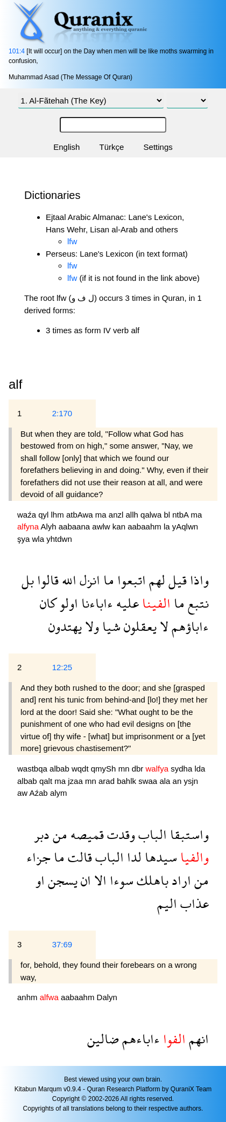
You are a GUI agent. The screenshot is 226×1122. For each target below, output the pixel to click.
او (40, 880)
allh (133, 514)
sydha (182, 768)
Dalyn (107, 997)
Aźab (40, 792)
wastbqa (33, 768)
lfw (72, 241)
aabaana (76, 526)
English (66, 147)
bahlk (127, 781)
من (58, 834)
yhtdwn (59, 538)
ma (102, 514)
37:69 (62, 944)
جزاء (38, 857)
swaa (148, 781)
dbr (139, 768)
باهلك (150, 880)
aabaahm (146, 526)
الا (99, 880)
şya (24, 538)
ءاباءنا (95, 603)
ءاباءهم (139, 1038)
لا (162, 626)
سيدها (159, 857)
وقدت (119, 834)
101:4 (17, 51)
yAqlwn (185, 526)
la (168, 526)
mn (125, 768)
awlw (102, 526)
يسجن (61, 880)
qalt (46, 781)
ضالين (103, 1038)
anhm (28, 997)
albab (61, 768)
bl (168, 514)
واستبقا (188, 834)
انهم (197, 1038)
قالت (78, 857)
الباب (151, 834)
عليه (126, 603)
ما (107, 580)
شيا (110, 626)
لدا (133, 857)
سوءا (120, 880)
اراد (179, 880)
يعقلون (139, 626)
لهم (155, 580)
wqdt (81, 768)
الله (67, 580)
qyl (44, 514)
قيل (176, 580)
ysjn (190, 781)
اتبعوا (130, 580)
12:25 (62, 667)
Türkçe (112, 147)
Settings (158, 147)
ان (84, 880)
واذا (198, 580)
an (178, 781)
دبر (42, 834)
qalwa (152, 514)
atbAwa (80, 514)
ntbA (181, 514)
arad (107, 781)
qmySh (104, 768)
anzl (117, 514)
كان (48, 603)
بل (28, 580)
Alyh (49, 526)
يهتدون (65, 626)
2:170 (62, 413)
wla (39, 538)
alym (58, 792)
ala (165, 781)
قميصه (85, 834)
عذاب (193, 903)
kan (120, 526)
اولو (67, 603)
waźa (27, 514)
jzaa (76, 781)
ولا (90, 626)
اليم (167, 903)
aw (23, 792)
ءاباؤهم (188, 626)
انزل (88, 580)
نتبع (197, 603)
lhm (58, 514)
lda (199, 768)
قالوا (46, 580)
